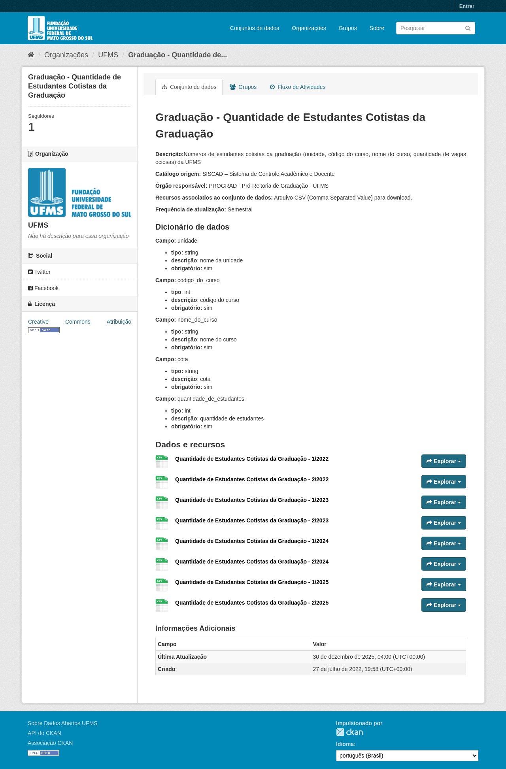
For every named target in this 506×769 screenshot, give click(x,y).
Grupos (348, 28)
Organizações (309, 28)
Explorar (444, 461)
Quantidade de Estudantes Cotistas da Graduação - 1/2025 (252, 582)
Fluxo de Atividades (297, 87)
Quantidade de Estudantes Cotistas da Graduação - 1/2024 (252, 541)
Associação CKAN (50, 743)
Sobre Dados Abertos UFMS (63, 723)
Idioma (345, 744)
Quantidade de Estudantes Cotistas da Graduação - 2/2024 (252, 561)
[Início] (31, 55)
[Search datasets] (435, 28)
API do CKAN (44, 733)
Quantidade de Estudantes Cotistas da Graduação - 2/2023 (252, 520)
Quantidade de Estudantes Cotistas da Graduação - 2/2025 (252, 602)
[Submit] (467, 27)
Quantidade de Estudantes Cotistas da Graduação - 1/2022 (252, 459)
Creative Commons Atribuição (79, 322)
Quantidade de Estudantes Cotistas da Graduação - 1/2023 (252, 500)
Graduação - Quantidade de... (177, 55)
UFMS (108, 55)
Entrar (466, 6)
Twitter (39, 272)
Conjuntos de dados (254, 28)
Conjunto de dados (189, 87)
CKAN (349, 732)
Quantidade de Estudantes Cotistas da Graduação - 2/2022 (252, 479)
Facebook (43, 288)
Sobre (377, 28)
